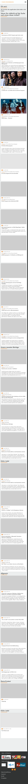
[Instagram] (15, 771)
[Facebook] (12, 771)
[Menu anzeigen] (25, 2)
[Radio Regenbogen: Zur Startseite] (7, 2)
